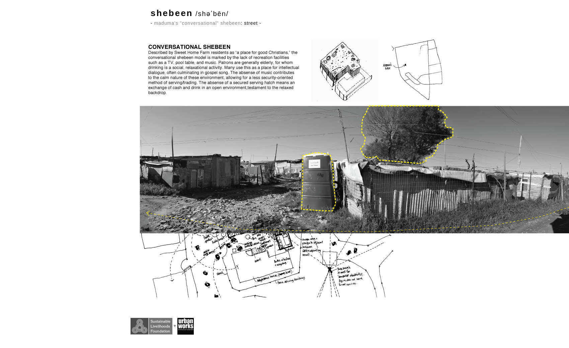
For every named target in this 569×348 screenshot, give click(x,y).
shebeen (172, 13)
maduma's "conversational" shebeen (197, 23)
